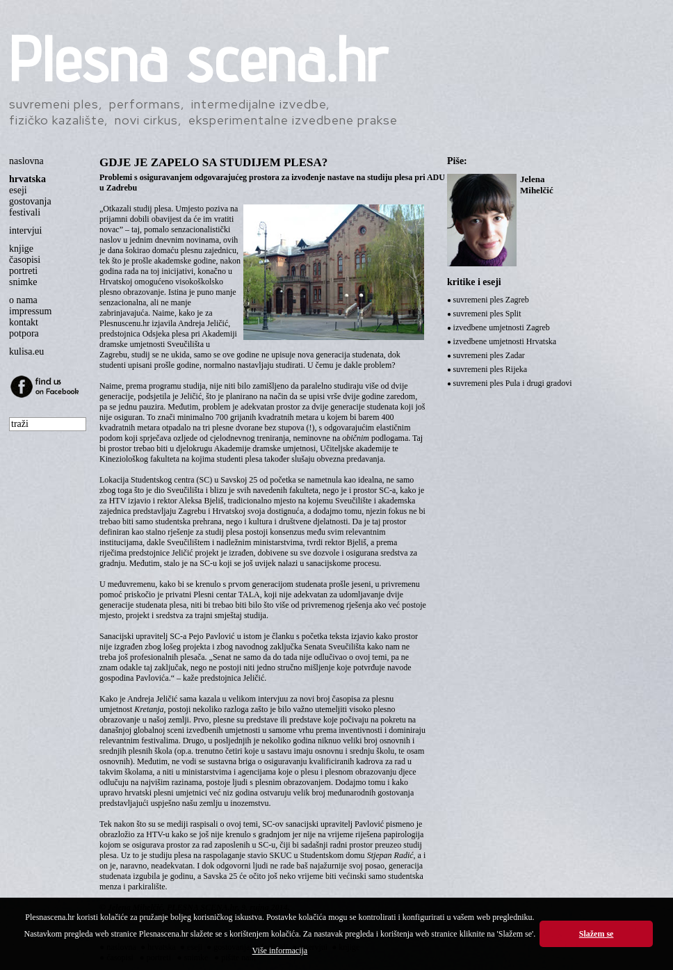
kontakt (23, 322)
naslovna (26, 161)
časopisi (24, 259)
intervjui (25, 230)
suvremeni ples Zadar (489, 355)
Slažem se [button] (596, 934)
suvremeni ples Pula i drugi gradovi (512, 383)
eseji (18, 190)
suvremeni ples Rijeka (490, 369)
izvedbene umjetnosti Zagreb (501, 327)
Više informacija (280, 950)
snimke (23, 282)
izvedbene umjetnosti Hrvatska (505, 341)
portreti (23, 271)
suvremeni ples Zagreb (491, 300)
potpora (24, 333)
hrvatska (27, 179)
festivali (24, 212)
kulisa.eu (26, 351)
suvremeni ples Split (487, 313)
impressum (30, 311)
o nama (23, 300)
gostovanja (30, 201)
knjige (21, 248)
